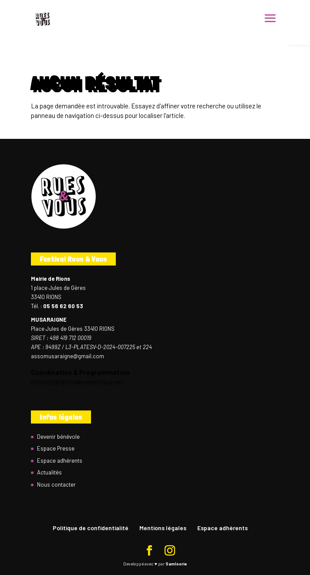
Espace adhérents (59, 460)
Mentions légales (162, 527)
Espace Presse (55, 448)
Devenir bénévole (58, 436)
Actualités (49, 472)
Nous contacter (56, 484)
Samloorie (176, 563)
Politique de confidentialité (90, 527)
